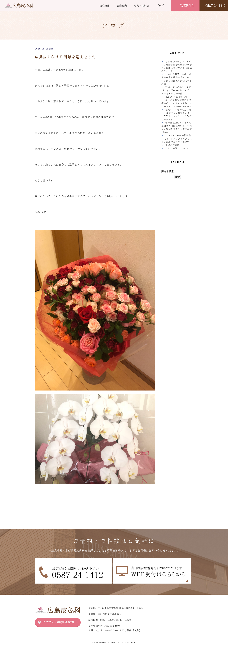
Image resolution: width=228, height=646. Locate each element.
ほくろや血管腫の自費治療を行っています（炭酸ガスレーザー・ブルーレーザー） (177, 103)
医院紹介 (104, 5)
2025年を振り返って (176, 97)
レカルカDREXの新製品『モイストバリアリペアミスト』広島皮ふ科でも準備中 (177, 138)
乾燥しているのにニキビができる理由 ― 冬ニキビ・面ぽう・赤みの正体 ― (176, 90)
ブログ (160, 5)
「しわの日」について (177, 148)
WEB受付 (187, 5)
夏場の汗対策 (172, 145)
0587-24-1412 (215, 5)
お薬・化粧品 (141, 5)
